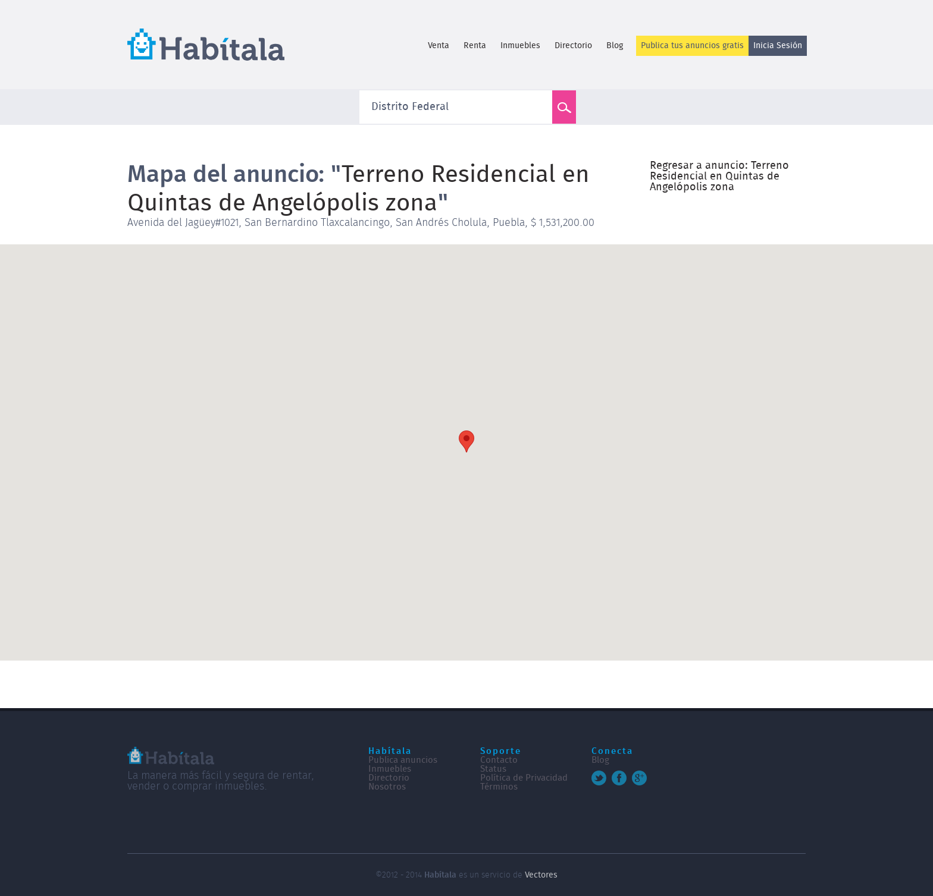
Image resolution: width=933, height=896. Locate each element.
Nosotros (387, 786)
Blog (614, 46)
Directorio (573, 46)
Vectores (541, 875)
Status (493, 769)
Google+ (639, 778)
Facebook (619, 778)
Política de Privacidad (524, 778)
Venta (438, 46)
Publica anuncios (402, 760)
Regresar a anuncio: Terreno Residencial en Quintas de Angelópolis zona (719, 177)
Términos (499, 786)
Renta (475, 46)
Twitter (598, 778)
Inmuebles (520, 46)
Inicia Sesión (777, 46)
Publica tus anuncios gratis (692, 46)
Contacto (499, 760)
